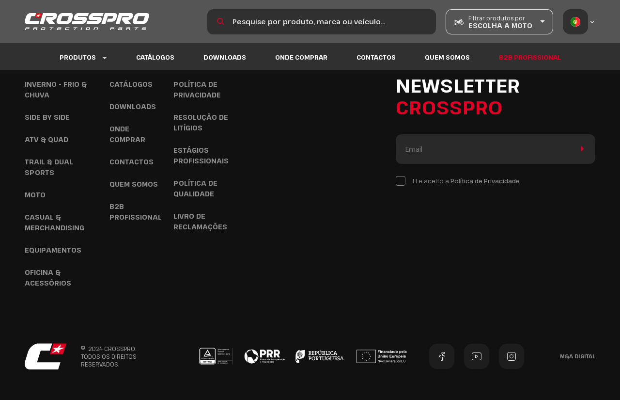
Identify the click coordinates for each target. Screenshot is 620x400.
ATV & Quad (46, 139)
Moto (35, 194)
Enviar (580, 149)
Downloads (224, 57)
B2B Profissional (530, 57)
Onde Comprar (301, 57)
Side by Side (47, 117)
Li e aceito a (466, 181)
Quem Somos (447, 57)
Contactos (376, 57)
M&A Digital (577, 356)
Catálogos (155, 57)
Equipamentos (53, 250)
